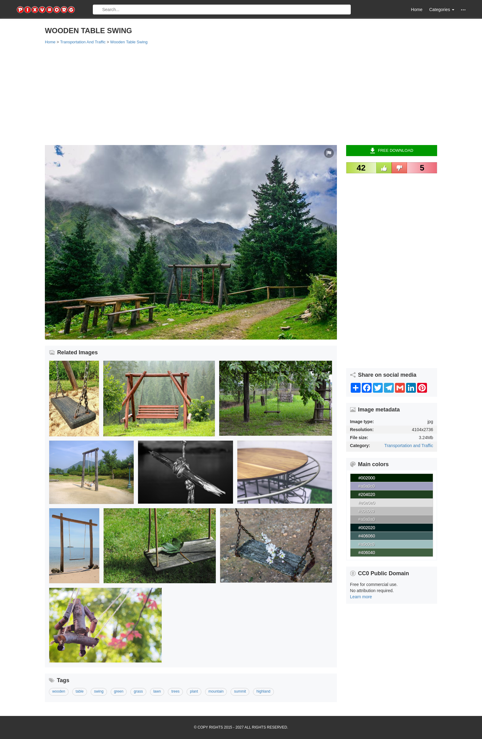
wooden (58, 691)
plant (194, 691)
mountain (215, 691)
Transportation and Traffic (408, 445)
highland (263, 691)
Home (416, 9)
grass (138, 691)
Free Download (391, 150)
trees (175, 691)
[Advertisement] (229, 94)
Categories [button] (441, 9)
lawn (157, 691)
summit (240, 691)
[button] (463, 10)
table (80, 691)
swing (99, 691)
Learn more (361, 596)
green (119, 691)
